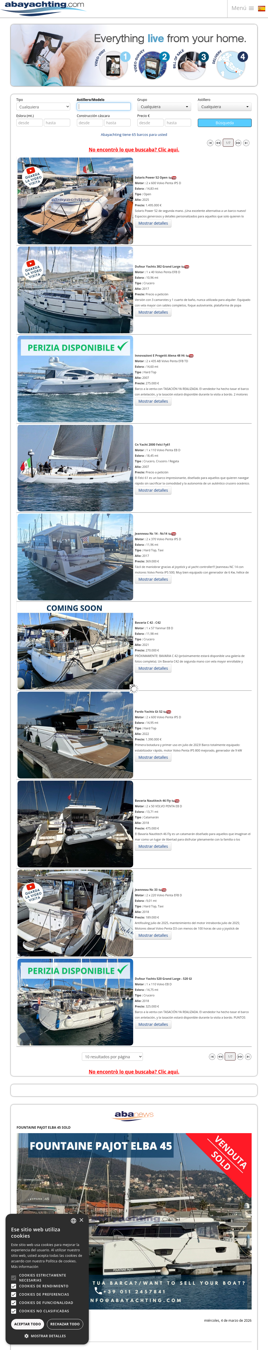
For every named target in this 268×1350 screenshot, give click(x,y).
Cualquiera (164, 106)
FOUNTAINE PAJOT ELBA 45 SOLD (44, 1127)
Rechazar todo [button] (65, 1324)
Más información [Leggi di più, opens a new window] (24, 1266)
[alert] (47, 1279)
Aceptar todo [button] (27, 1324)
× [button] (81, 1220)
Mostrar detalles (153, 223)
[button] (47, 1336)
